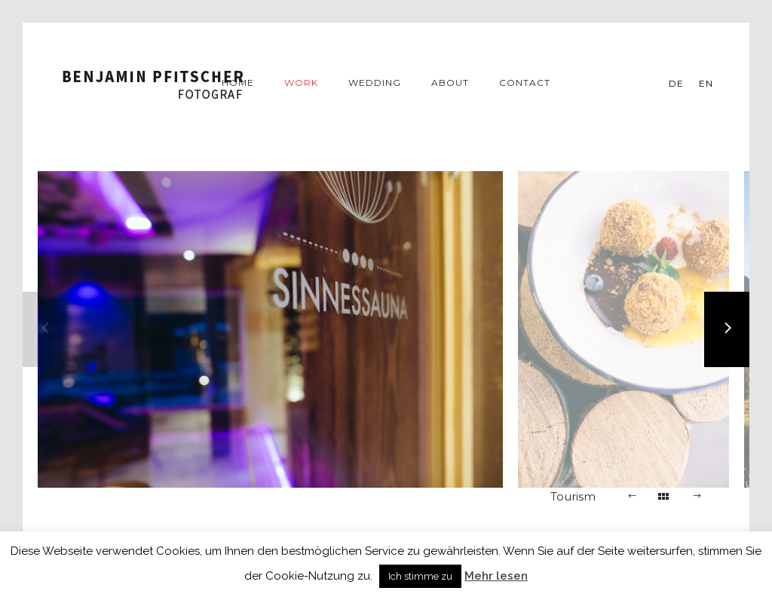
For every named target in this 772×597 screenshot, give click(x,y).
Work (301, 82)
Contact (524, 82)
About (450, 82)
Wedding (374, 82)
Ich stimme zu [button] (420, 576)
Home (238, 82)
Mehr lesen (496, 576)
